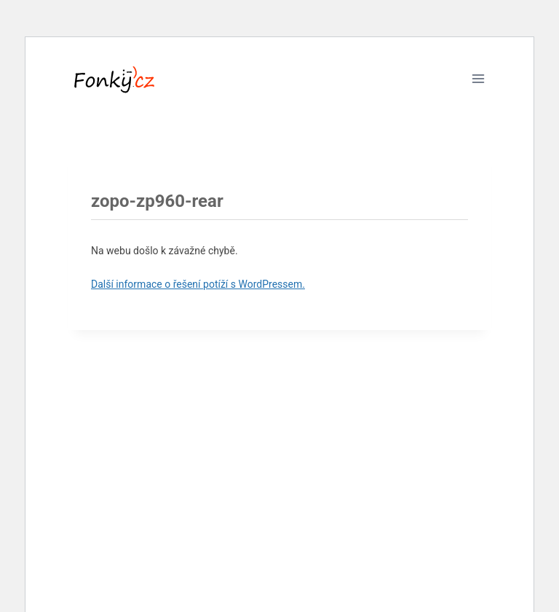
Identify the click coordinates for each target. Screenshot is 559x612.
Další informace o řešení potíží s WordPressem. (198, 284)
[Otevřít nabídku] (477, 78)
